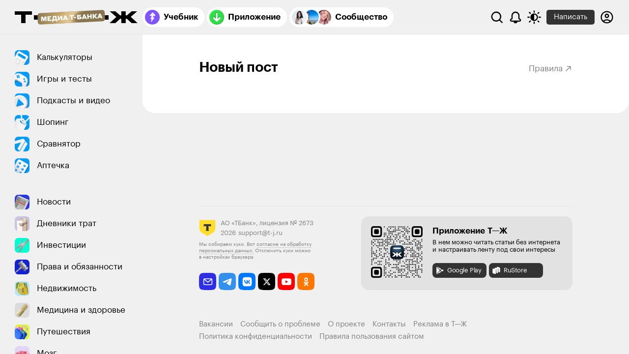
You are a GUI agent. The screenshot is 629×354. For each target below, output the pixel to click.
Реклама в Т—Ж (440, 324)
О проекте (346, 324)
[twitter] (266, 281)
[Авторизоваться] (607, 17)
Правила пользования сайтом (371, 336)
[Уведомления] (515, 17)
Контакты (389, 324)
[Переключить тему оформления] (534, 17)
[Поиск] (496, 17)
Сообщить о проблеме (280, 324)
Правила (550, 68)
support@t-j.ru (260, 233)
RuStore (509, 270)
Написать (570, 17)
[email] (207, 281)
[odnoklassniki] (305, 281)
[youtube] (286, 281)
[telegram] (227, 281)
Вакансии (216, 324)
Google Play (458, 270)
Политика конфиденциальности (255, 336)
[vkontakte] (247, 281)
